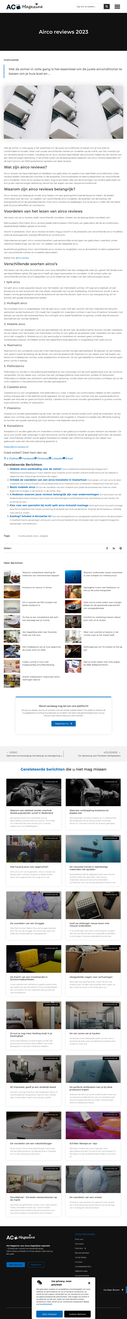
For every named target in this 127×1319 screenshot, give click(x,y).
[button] (89, 1283)
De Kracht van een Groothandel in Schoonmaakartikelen (29, 978)
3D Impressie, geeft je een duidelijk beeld (33, 1087)
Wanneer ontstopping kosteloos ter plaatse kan (89, 811)
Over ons (79, 1239)
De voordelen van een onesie (86, 1197)
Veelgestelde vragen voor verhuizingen (91, 977)
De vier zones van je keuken (85, 1033)
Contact (78, 1262)
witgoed (44, 536)
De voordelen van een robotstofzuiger (31, 1143)
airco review (22, 257)
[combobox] (89, 6)
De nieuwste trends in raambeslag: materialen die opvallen (89, 868)
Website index (81, 1271)
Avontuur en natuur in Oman (37, 587)
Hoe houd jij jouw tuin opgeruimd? (29, 866)
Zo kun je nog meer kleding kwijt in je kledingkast (31, 1034)
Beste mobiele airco (22, 487)
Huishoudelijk (11, 60)
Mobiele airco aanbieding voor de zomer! (36, 469)
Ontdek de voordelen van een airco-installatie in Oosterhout (48, 479)
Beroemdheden (82, 1253)
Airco (35, 536)
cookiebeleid (45, 1304)
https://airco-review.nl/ (16, 447)
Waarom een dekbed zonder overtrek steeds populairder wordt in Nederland (31, 811)
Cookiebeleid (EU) (83, 1266)
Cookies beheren (77, 1314)
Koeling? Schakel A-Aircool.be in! (30, 516)
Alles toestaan (49, 1314)
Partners (80, 1248)
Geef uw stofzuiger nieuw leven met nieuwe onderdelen (89, 924)
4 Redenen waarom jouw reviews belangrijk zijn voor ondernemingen (54, 494)
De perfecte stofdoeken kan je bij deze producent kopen (91, 1088)
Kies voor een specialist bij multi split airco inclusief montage (49, 505)
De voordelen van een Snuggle (27, 923)
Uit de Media (80, 1257)
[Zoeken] (107, 6)
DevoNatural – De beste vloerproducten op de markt (33, 1198)
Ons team (79, 1244)
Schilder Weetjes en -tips (83, 1143)
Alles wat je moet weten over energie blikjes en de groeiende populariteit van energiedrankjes (102, 605)
